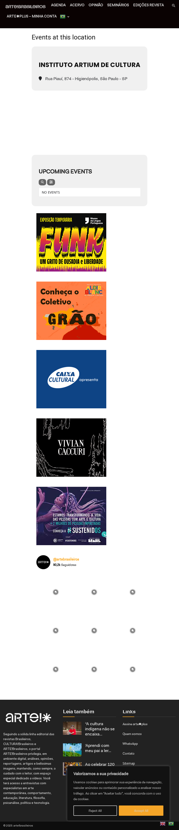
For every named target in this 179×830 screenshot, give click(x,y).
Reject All (95, 811)
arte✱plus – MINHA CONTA (32, 16)
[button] (173, 6)
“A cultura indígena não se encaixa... (100, 729)
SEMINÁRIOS (118, 5)
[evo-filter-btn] (51, 182)
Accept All (141, 811)
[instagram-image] (55, 592)
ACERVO (77, 5)
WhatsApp (130, 744)
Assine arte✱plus (135, 724)
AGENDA (58, 5)
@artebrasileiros (66, 559)
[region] (118, 793)
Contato (128, 753)
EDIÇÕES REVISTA (148, 5)
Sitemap (129, 763)
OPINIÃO (96, 5)
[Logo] (27, 7)
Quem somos (132, 734)
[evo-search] (42, 182)
